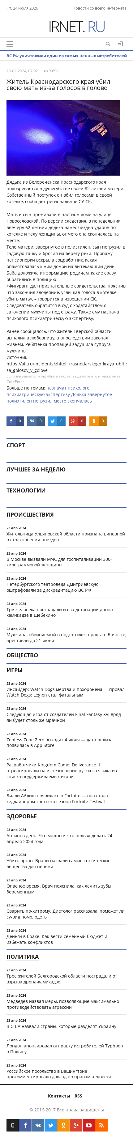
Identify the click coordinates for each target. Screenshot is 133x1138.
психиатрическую (25, 394)
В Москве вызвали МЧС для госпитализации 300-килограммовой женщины (59, 562)
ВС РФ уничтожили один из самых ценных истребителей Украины (66, 60)
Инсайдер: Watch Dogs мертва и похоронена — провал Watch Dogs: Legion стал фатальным (65, 692)
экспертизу (58, 394)
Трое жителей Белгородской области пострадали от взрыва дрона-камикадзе (61, 979)
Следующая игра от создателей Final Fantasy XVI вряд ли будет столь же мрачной (63, 717)
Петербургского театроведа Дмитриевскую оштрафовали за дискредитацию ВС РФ (52, 587)
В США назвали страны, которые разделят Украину (61, 1026)
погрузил (43, 401)
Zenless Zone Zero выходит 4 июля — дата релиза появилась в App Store (59, 742)
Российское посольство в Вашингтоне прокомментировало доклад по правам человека (58, 1074)
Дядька (78, 394)
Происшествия (30, 514)
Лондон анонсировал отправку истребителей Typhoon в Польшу (64, 1049)
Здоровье (21, 816)
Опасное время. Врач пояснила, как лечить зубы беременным (58, 889)
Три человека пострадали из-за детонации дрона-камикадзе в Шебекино (60, 612)
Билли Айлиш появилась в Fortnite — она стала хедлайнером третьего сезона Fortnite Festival (57, 798)
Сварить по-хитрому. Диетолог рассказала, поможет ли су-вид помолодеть (65, 914)
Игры (14, 670)
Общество (22, 655)
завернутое (100, 394)
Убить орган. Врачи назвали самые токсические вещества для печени (58, 863)
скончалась (79, 401)
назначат (56, 388)
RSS (78, 1096)
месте (60, 401)
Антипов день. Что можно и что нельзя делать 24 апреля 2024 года (59, 838)
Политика (22, 956)
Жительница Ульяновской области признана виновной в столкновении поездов (65, 537)
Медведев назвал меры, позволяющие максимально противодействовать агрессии (62, 1004)
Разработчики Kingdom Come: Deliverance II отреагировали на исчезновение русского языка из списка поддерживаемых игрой (61, 770)
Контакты (59, 1096)
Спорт (15, 445)
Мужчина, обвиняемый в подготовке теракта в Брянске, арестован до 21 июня (66, 637)
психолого (78, 388)
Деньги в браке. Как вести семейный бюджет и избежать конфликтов (56, 939)
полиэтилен (19, 401)
